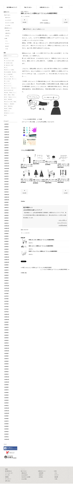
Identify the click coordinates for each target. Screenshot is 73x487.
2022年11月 (6, 134)
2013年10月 (6, 413)
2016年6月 (6, 329)
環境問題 (10, 99)
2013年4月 (6, 428)
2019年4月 (6, 246)
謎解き (11, 108)
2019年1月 (6, 254)
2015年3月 (6, 369)
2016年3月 (6, 337)
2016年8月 (6, 324)
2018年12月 (6, 257)
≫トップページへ (62, 222)
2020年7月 (6, 207)
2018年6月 (6, 272)
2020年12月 (6, 194)
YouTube (6, 58)
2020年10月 (6, 199)
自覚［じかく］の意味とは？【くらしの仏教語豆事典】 (41, 245)
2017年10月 (6, 290)
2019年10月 (6, 231)
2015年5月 (6, 363)
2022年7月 (6, 145)
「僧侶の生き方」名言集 (9, 65)
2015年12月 (6, 345)
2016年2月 (6, 340)
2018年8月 (6, 267)
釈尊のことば (7, 110)
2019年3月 (6, 249)
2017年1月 (6, 311)
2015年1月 (6, 374)
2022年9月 (6, 139)
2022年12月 (6, 132)
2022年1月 (6, 160)
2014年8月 (6, 387)
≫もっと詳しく (63, 220)
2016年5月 (6, 332)
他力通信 (6, 92)
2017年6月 (6, 298)
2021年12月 (6, 163)
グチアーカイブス (8, 83)
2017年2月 (6, 309)
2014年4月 (6, 397)
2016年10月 (6, 319)
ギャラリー (7, 43)
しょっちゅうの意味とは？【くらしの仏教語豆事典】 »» (54, 269)
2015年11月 (6, 348)
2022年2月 (6, 158)
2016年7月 (6, 327)
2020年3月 (6, 218)
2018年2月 (6, 280)
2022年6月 (6, 147)
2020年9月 (6, 202)
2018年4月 (6, 275)
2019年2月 (6, 251)
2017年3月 (6, 306)
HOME (22, 11)
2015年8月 (6, 356)
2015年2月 (6, 371)
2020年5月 (6, 212)
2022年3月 (6, 155)
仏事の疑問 (7, 30)
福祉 (15, 101)
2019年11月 (6, 228)
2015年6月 (6, 361)
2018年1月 (6, 283)
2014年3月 (6, 400)
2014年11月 (6, 379)
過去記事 (7, 46)
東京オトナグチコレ (13, 97)
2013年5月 (6, 426)
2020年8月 (6, 204)
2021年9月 (6, 171)
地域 (13, 94)
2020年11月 (6, 197)
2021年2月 (6, 189)
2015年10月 (6, 350)
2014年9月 (6, 384)
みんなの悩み (7, 25)
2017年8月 (6, 293)
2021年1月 (6, 191)
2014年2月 (6, 402)
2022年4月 (6, 152)
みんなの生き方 (8, 20)
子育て (6, 97)
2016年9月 (6, 322)
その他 (6, 48)
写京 (6, 94)
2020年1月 (6, 223)
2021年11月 (6, 165)
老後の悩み (11, 106)
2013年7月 (6, 421)
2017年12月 (6, 285)
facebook (68, 2)
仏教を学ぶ (26, 11)
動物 (9, 94)
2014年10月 (6, 382)
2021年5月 (6, 181)
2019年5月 (6, 244)
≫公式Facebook (63, 225)
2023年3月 (6, 124)
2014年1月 (6, 405)
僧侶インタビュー (13, 92)
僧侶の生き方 (7, 17)
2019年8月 (6, 236)
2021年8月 (6, 173)
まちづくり (7, 76)
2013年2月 (6, 434)
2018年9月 (6, 264)
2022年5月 (6, 150)
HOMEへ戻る (24, 272)
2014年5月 (6, 395)
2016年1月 (6, 343)
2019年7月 (6, 238)
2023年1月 (6, 129)
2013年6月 (6, 423)
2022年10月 (6, 137)
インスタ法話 (7, 81)
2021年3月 (6, 186)
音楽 (6, 115)
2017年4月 (6, 303)
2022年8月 (6, 142)
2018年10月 (6, 262)
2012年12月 (6, 439)
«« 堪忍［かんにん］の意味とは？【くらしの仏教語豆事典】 (36, 267)
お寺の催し (7, 35)
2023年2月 (6, 126)
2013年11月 (6, 410)
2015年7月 (6, 358)
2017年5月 (6, 301)
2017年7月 (6, 296)
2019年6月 (6, 241)
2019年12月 (6, 225)
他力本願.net (36, 3)
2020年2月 (6, 220)
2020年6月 (6, 210)
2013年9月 (6, 415)
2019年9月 (6, 233)
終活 (6, 106)
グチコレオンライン (8, 85)
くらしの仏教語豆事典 (25, 16)
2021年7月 (6, 176)
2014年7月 (6, 389)
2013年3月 (6, 431)
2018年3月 (6, 277)
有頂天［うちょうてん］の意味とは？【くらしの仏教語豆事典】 (43, 251)
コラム (6, 41)
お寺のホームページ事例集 (9, 69)
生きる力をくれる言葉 (9, 22)
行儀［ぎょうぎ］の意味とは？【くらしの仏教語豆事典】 (42, 239)
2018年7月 (6, 270)
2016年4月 (6, 335)
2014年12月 (6, 376)
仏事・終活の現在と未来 (9, 90)
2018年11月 (6, 259)
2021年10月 (6, 168)
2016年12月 (6, 314)
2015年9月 (6, 353)
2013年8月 (6, 418)
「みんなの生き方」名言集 (9, 60)
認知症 (6, 108)
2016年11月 (6, 316)
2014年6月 (6, 392)
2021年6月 (6, 178)
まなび (12, 76)
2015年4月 (6, 366)
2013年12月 (6, 408)
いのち (6, 67)
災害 (6, 99)
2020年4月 (6, 215)
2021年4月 (6, 184)
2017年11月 (6, 288)
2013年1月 (6, 436)
